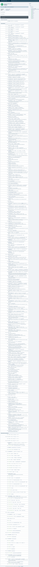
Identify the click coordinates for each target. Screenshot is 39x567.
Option (23, 63)
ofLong (33, 15)
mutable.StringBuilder (15, 35)
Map (17, 147)
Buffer (15, 449)
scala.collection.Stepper (13, 365)
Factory (14, 524)
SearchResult (16, 322)
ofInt (32, 14)
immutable (8, 3)
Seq (10, 544)
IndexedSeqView (12, 419)
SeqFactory (14, 194)
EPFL (19, 566)
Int (22, 45)
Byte (11, 33)
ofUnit (33, 18)
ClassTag (20, 383)
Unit (17, 145)
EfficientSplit (12, 364)
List (11, 540)
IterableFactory (14, 447)
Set (13, 546)
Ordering (21, 349)
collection (6, 3)
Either (19, 271)
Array (17, 83)
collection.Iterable (19, 114)
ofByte (9, 218)
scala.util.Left (10, 274)
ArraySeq (11, 3)
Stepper (13, 363)
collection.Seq (17, 87)
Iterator (16, 66)
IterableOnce (17, 33)
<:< (16, 542)
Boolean (26, 87)
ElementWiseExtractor (15, 109)
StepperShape (22, 363)
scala (4, 3)
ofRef (32, 16)
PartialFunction (19, 45)
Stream (12, 548)
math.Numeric (19, 366)
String (22, 37)
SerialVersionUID (8, 9)
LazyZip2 (22, 217)
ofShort (33, 17)
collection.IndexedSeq (16, 530)
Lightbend (22, 566)
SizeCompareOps (13, 227)
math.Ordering (22, 237)
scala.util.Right (24, 274)
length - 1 (22, 203)
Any (12, 116)
